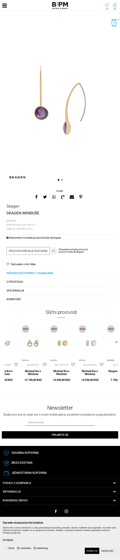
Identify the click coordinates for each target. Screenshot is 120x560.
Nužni (11, 548)
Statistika (26, 548)
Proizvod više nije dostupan (28, 251)
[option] (60, 100)
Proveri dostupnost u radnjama (59, 273)
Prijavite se (60, 434)
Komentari (59, 299)
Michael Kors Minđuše (33, 373)
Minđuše (11, 221)
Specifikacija (59, 290)
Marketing (42, 548)
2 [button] (62, 180)
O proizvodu (59, 282)
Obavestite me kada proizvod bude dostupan (33, 237)
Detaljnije (8, 540)
